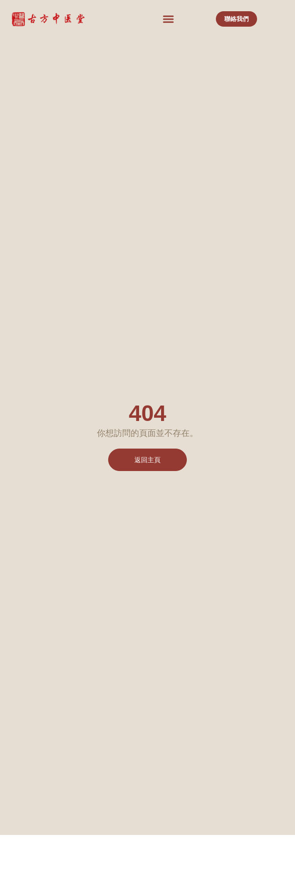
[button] (168, 19)
